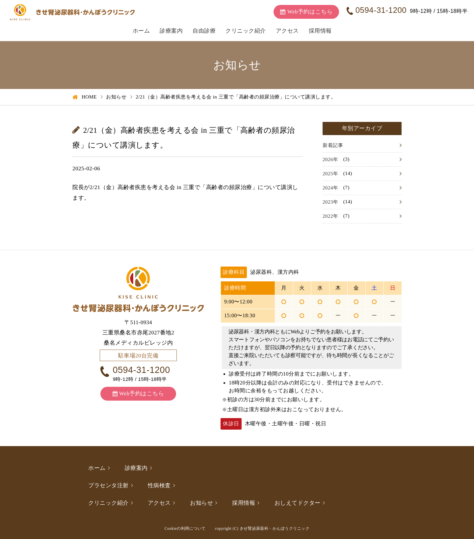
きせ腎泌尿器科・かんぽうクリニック (275, 528)
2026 (328, 159)
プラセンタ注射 (108, 485)
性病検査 (159, 485)
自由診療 (204, 31)
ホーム (141, 31)
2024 (328, 187)
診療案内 (171, 31)
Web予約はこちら (141, 393)
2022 (328, 216)
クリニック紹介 (245, 31)
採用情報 (320, 31)
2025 (328, 173)
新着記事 (333, 145)
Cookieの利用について (185, 528)
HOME (89, 96)
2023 (328, 202)
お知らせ (116, 96)
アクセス (287, 31)
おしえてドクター (298, 503)
